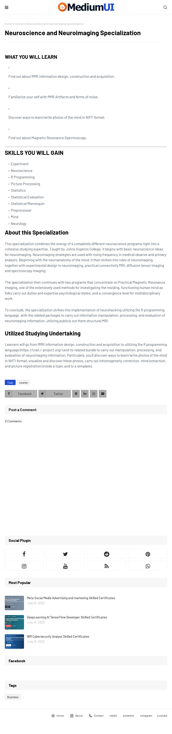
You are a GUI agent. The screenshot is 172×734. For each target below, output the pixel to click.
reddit (113, 715)
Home (8, 23)
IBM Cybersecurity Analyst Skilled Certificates (58, 636)
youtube (162, 715)
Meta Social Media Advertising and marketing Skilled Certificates (71, 598)
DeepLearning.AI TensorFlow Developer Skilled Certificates (67, 617)
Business (12, 697)
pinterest (128, 715)
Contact (96, 716)
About (76, 716)
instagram (146, 715)
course (19, 23)
